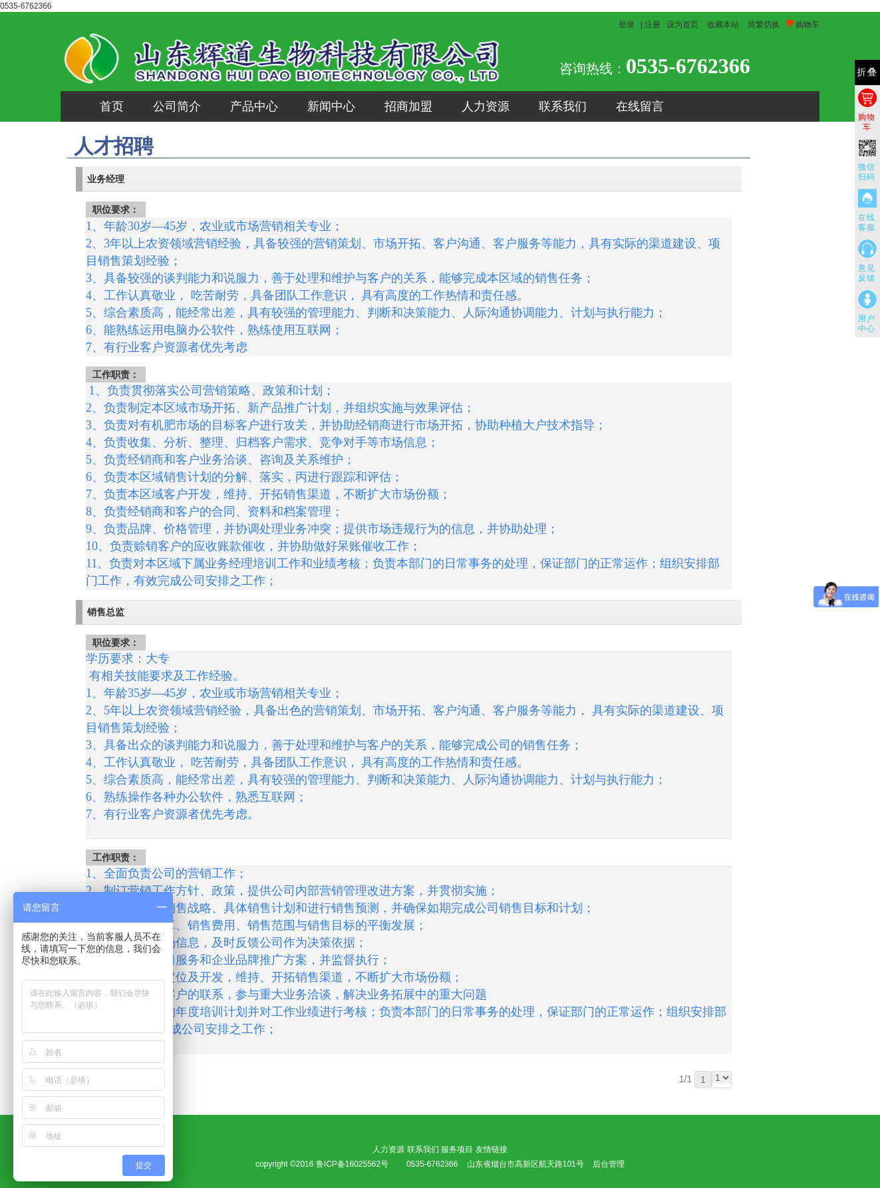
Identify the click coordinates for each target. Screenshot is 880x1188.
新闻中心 (331, 106)
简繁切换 (764, 24)
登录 (627, 24)
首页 (112, 106)
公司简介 (177, 106)
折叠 (867, 72)
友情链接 (492, 1149)
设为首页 (682, 24)
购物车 (802, 24)
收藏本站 (723, 24)
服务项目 (457, 1149)
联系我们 (563, 106)
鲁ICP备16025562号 (352, 1164)
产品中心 (254, 106)
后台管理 (609, 1164)
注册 (652, 24)
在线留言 (640, 106)
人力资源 (486, 106)
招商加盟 (408, 106)
